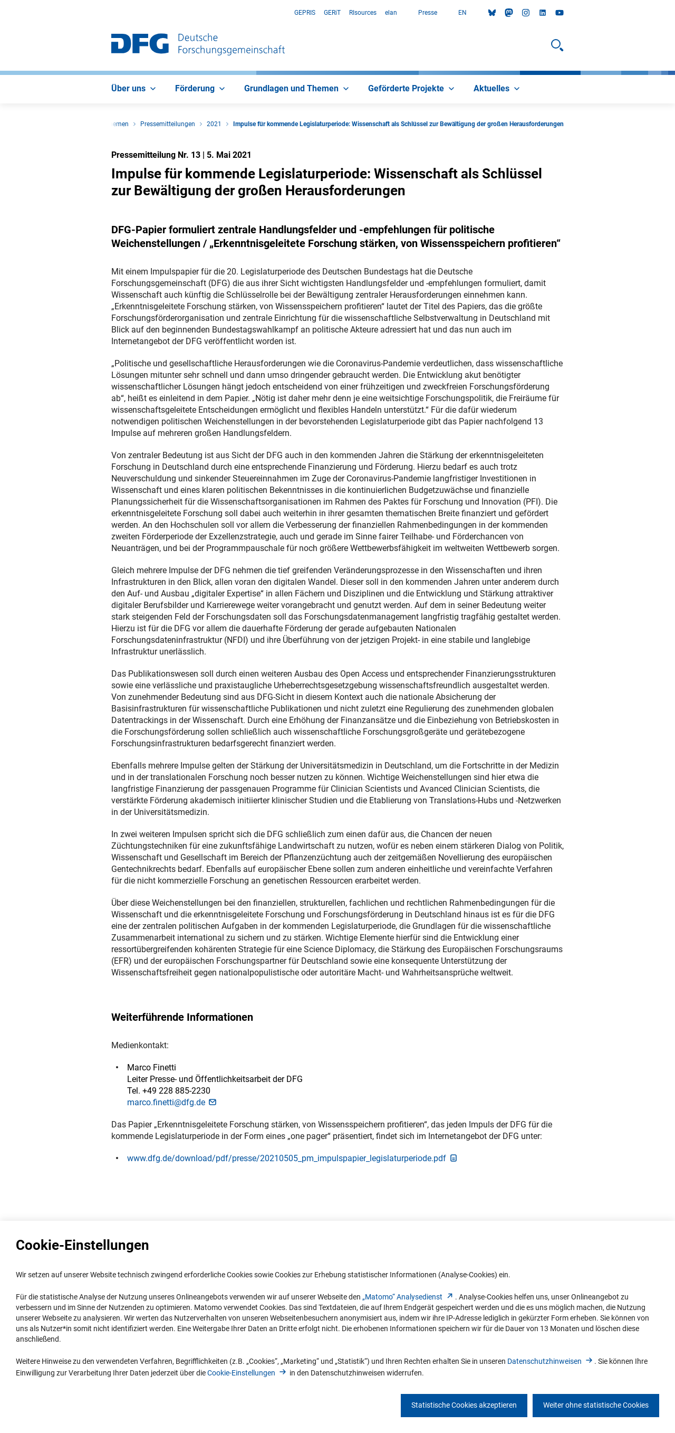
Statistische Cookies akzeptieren (464, 1405)
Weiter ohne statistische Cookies (596, 1405)
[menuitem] (134, 89)
